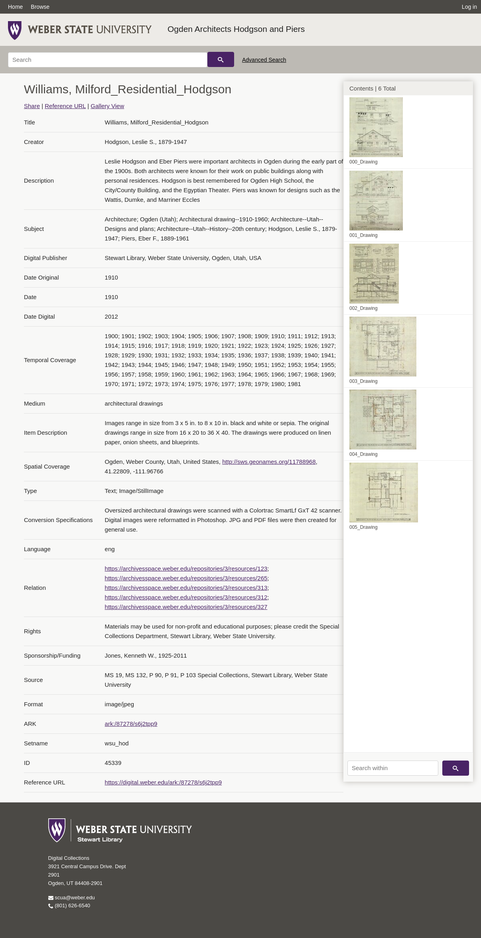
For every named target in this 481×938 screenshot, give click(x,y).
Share (32, 105)
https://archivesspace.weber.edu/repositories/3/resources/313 (186, 587)
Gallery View (107, 105)
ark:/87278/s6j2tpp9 (131, 723)
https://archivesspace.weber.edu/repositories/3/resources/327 (186, 606)
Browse (40, 7)
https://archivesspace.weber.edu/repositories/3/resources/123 (186, 568)
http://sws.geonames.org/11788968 (268, 461)
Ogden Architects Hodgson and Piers (236, 29)
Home (15, 7)
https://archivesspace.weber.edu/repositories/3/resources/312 (186, 597)
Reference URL (65, 105)
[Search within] (392, 768)
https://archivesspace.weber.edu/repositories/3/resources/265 (186, 578)
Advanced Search (264, 60)
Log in (469, 7)
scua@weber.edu (71, 898)
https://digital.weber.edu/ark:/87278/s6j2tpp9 (163, 782)
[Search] (107, 59)
